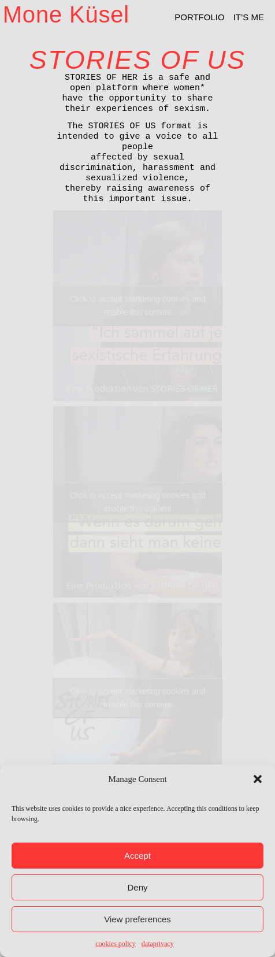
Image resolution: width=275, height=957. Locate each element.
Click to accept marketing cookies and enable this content (137, 305)
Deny (137, 887)
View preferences (137, 919)
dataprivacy (158, 944)
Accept (137, 855)
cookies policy (115, 944)
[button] (257, 779)
